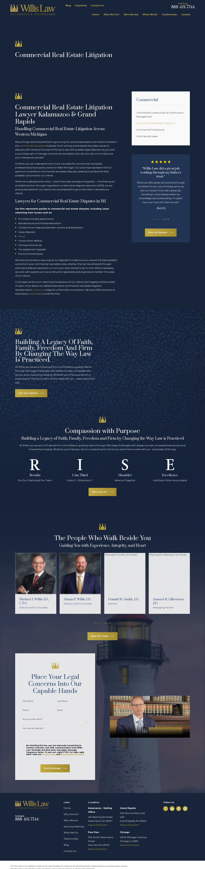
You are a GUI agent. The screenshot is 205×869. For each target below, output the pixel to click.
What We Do (71, 823)
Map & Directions (97, 815)
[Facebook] (178, 799)
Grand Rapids (36, 293)
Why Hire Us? (71, 804)
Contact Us (97, 5)
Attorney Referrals (74, 817)
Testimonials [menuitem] (169, 14)
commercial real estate (33, 145)
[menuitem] (160, 115)
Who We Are (71, 810)
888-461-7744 (183, 7)
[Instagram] (185, 799)
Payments (81, 5)
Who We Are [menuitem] (131, 14)
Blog (68, 5)
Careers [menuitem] (186, 14)
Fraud (21, 236)
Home (67, 798)
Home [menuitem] (95, 14)
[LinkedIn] (172, 799)
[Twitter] (165, 799)
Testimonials (71, 829)
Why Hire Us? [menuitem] (111, 14)
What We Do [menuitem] (150, 14)
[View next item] (165, 219)
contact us (39, 290)
